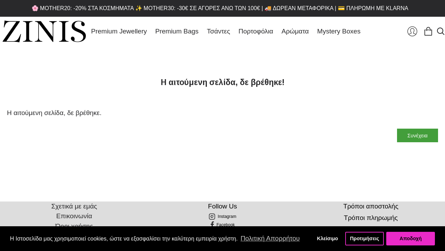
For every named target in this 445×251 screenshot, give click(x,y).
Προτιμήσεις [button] (364, 238)
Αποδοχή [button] (410, 238)
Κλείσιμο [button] (327, 238)
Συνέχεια (417, 135)
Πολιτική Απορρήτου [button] (270, 238)
